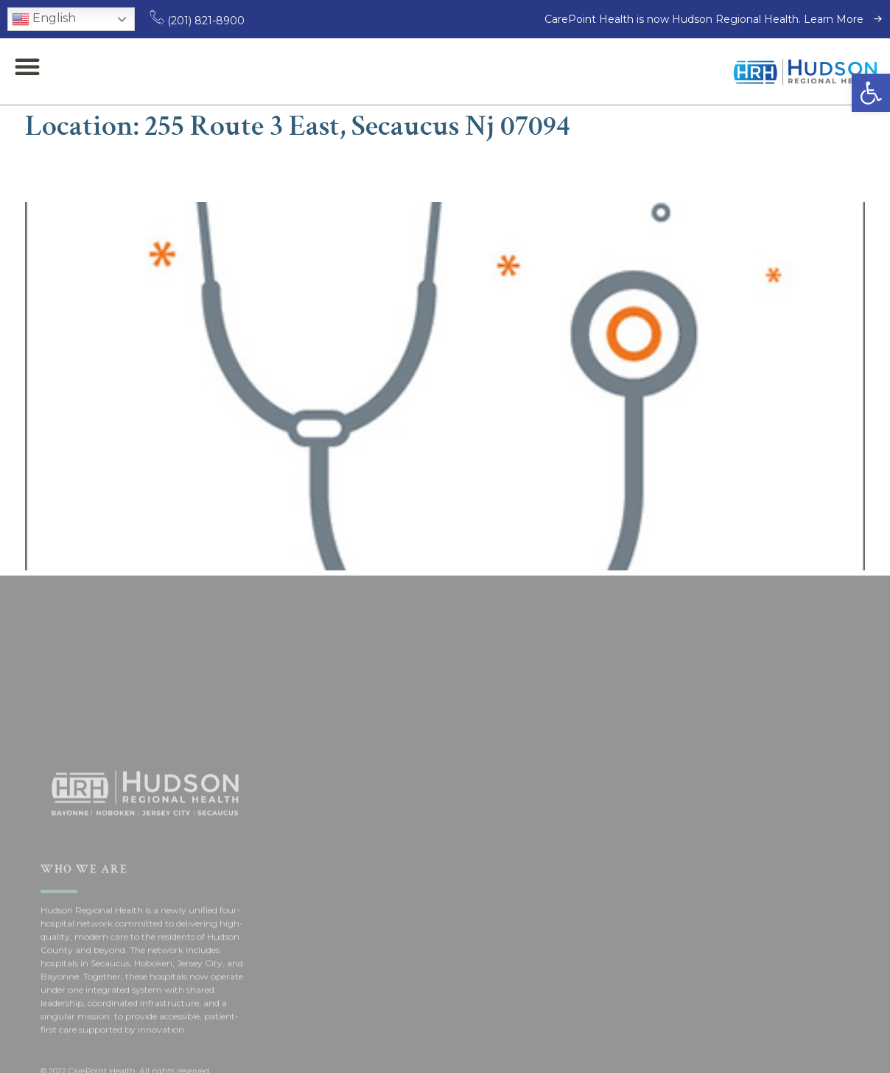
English (44, 19)
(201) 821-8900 (197, 20)
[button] (871, 93)
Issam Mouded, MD (137, 172)
